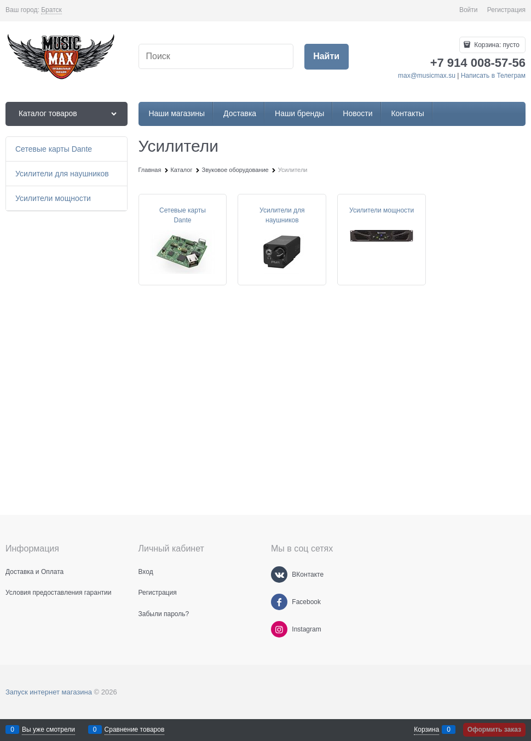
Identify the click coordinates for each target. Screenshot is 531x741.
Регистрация (506, 10)
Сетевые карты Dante (182, 215)
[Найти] (326, 57)
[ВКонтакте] (279, 574)
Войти (468, 10)
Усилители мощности (381, 210)
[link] (51, 10)
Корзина (426, 729)
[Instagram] (279, 629)
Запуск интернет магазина (48, 692)
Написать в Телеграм (493, 75)
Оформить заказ (494, 729)
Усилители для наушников (281, 215)
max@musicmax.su (426, 75)
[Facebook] (279, 602)
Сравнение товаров (135, 729)
